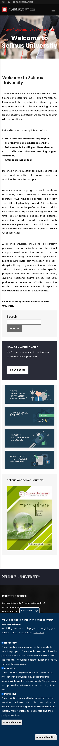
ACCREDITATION (23, 2)
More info (39, 632)
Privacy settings (29, 610)
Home (8, 29)
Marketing (10, 693)
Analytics (9, 668)
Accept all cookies (46, 737)
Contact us (17, 370)
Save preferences (12, 722)
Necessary (10, 642)
